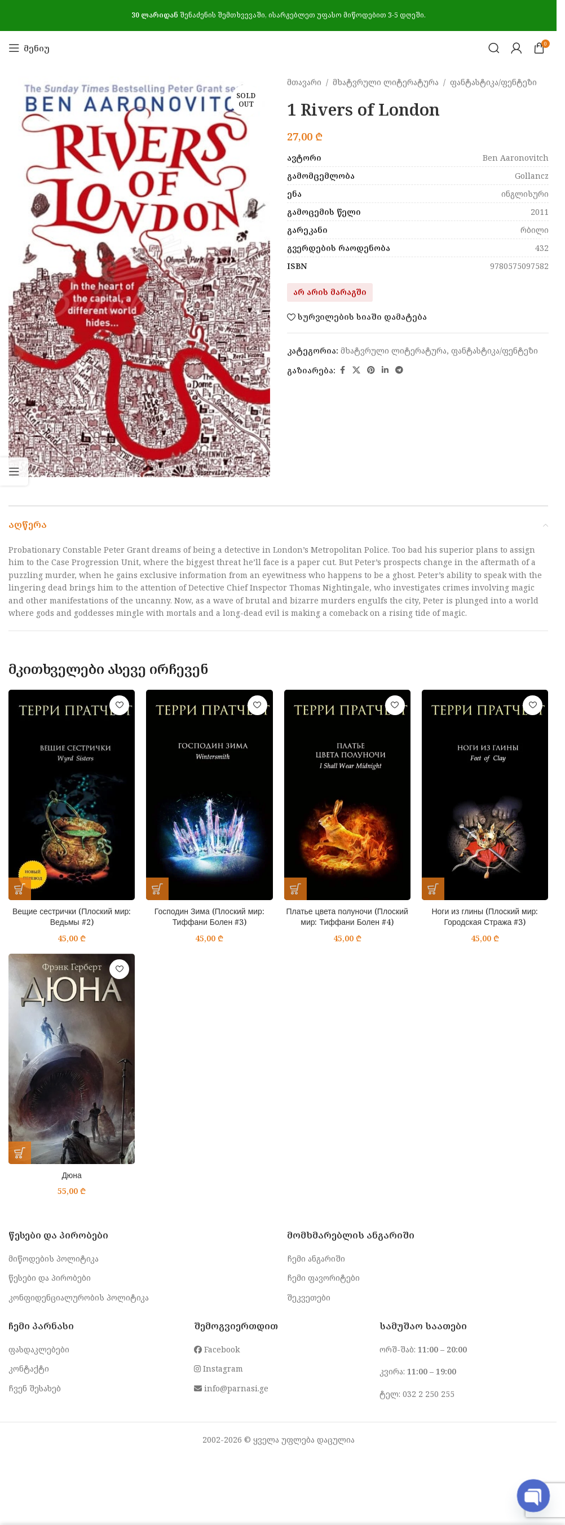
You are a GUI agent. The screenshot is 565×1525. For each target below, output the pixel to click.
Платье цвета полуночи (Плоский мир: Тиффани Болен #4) (347, 917)
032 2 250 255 (428, 1394)
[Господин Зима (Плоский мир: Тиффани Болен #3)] (209, 795)
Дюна (71, 1175)
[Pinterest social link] (371, 370)
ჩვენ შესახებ (34, 1388)
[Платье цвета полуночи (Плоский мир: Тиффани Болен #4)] (347, 795)
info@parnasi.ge (231, 1388)
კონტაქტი (28, 1368)
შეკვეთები (308, 1297)
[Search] (494, 48)
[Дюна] (71, 1059)
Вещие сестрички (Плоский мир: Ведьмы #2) (71, 917)
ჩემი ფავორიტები (323, 1277)
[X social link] (356, 370)
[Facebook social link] (342, 370)
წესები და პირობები (49, 1277)
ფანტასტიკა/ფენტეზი (493, 82)
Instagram (218, 1368)
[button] (19, 889)
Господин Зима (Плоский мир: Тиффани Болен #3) (209, 917)
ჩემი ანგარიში (316, 1258)
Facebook (217, 1349)
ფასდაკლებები (38, 1349)
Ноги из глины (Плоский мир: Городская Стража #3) (484, 917)
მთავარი (304, 82)
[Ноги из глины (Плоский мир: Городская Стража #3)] (485, 795)
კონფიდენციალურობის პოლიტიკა (78, 1297)
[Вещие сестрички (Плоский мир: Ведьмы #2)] (71, 795)
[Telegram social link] (399, 370)
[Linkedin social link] (385, 370)
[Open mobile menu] (29, 48)
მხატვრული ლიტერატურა (386, 82)
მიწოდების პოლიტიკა (53, 1258)
